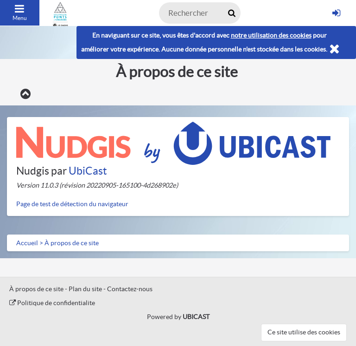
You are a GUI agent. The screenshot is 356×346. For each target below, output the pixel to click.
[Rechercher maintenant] (231, 13)
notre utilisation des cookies (271, 35)
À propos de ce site (71, 243)
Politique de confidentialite (52, 303)
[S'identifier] (336, 13)
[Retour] (25, 94)
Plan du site (85, 289)
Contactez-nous (130, 289)
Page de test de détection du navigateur (72, 204)
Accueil (27, 243)
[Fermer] (334, 49)
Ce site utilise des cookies (303, 332)
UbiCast (88, 171)
